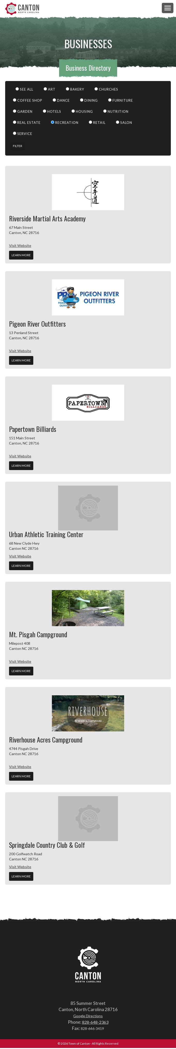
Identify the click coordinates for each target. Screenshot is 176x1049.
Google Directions (88, 1017)
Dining (89, 101)
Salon (124, 124)
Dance (61, 101)
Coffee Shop (27, 101)
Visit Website (20, 246)
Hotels (52, 112)
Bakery (75, 90)
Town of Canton (24, 10)
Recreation (64, 124)
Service (22, 135)
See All (24, 90)
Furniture (120, 101)
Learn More (21, 256)
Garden (23, 112)
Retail (97, 124)
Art (49, 90)
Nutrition (116, 112)
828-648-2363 (95, 1022)
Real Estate (27, 124)
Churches (106, 90)
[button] (167, 8)
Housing (82, 112)
